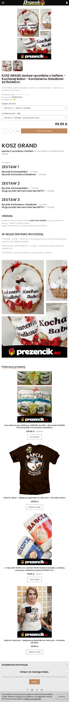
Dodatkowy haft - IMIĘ (11, 113)
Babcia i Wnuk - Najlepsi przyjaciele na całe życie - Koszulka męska (34, 498)
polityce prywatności (32, 699)
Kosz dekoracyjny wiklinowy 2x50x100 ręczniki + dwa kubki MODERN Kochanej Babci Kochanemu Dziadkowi (34, 426)
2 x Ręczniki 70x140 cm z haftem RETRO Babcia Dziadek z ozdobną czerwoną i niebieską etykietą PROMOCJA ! (35, 569)
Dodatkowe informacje (34, 664)
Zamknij (61, 696)
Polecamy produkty (14, 366)
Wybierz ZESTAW (9, 103)
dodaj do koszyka (44, 131)
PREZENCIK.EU (16, 97)
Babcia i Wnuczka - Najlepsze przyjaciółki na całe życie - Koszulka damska (34, 641)
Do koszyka (34, 437)
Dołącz (34, 682)
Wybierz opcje (34, 507)
